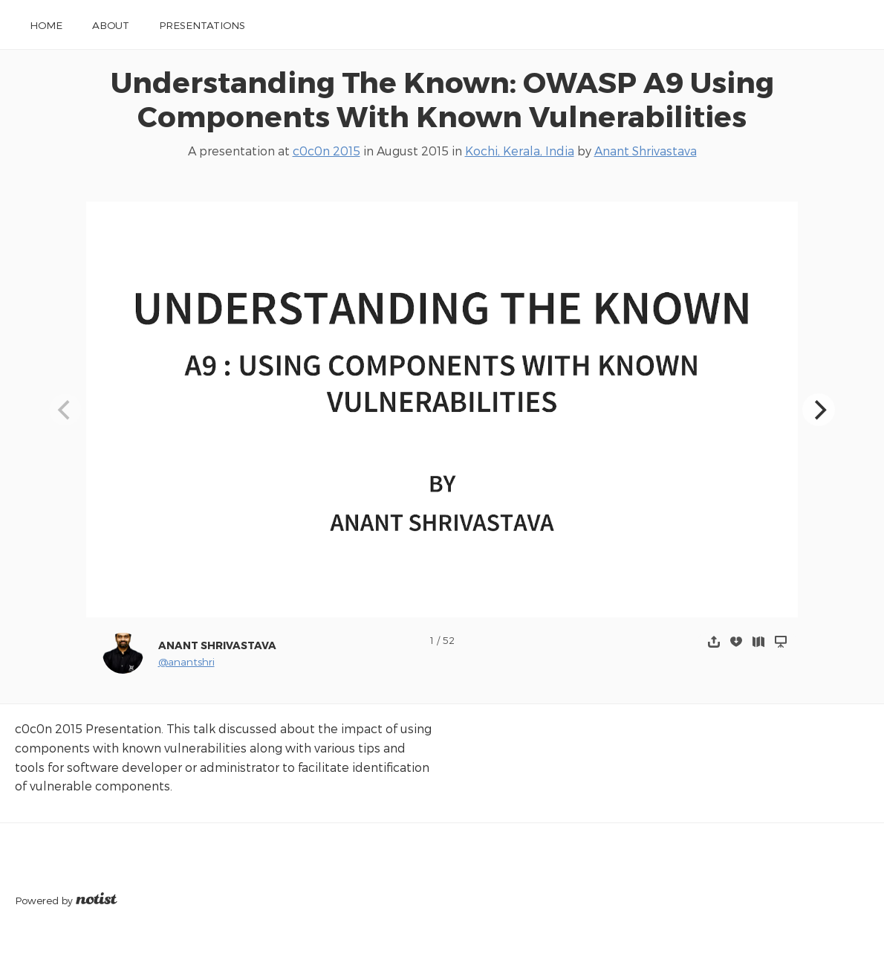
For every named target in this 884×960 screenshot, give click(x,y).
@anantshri (186, 661)
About (110, 25)
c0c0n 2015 (326, 151)
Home (46, 25)
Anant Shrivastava (645, 151)
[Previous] (65, 409)
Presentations (202, 25)
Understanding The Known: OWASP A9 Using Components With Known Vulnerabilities (442, 99)
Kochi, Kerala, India (519, 151)
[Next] (818, 409)
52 (449, 639)
